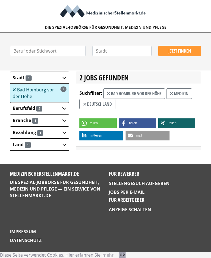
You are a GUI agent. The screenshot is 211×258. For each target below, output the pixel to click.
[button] (39, 78)
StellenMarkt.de (30, 195)
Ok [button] (122, 254)
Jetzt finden (179, 51)
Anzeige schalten (130, 210)
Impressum (23, 232)
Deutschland (97, 104)
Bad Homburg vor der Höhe (39, 92)
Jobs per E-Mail (127, 192)
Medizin (179, 94)
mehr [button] (108, 255)
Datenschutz (25, 240)
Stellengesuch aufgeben (139, 183)
